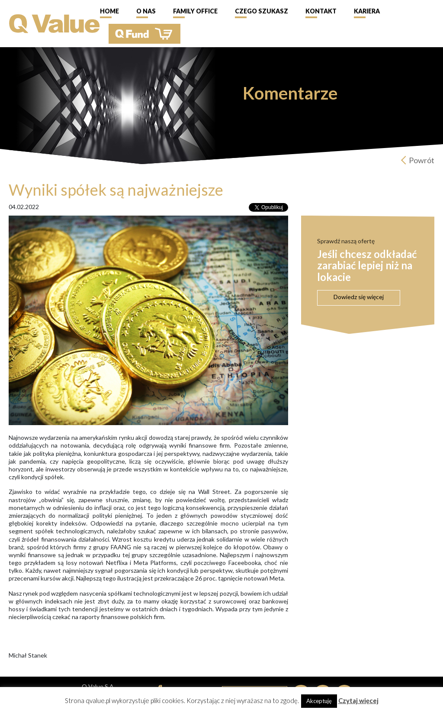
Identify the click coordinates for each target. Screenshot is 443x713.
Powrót (421, 160)
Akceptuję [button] (319, 700)
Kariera (367, 11)
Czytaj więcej (358, 700)
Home (109, 11)
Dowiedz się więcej (359, 296)
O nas (146, 11)
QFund (144, 34)
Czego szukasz (261, 11)
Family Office (195, 11)
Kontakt (321, 11)
